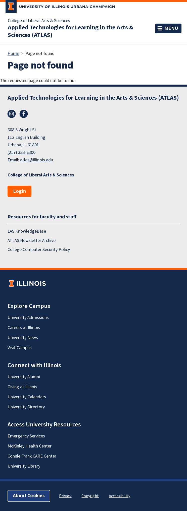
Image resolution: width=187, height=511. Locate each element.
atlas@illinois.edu (36, 160)
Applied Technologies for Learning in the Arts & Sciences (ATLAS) (70, 31)
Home (13, 53)
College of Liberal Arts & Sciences (39, 21)
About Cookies (29, 495)
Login (19, 191)
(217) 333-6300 (21, 152)
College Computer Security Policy (39, 249)
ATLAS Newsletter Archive (32, 240)
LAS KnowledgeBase (27, 231)
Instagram (11, 113)
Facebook (23, 113)
